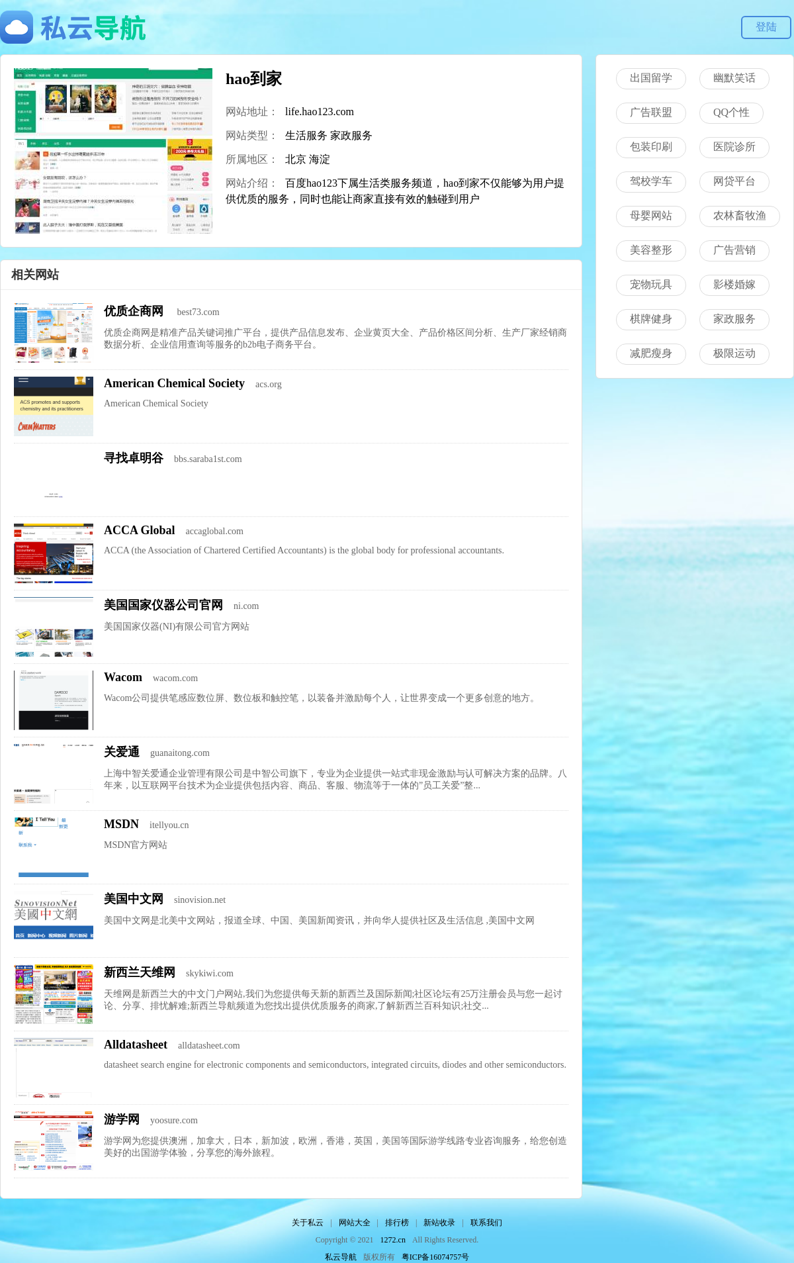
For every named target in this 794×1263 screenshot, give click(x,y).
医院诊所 (734, 146)
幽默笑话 (734, 77)
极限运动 (734, 353)
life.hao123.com (319, 111)
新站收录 (439, 1222)
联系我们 (486, 1222)
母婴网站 (651, 215)
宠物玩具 (651, 284)
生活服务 (306, 135)
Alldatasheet (135, 1044)
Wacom (123, 677)
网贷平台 (734, 181)
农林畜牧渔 (739, 215)
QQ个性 (731, 112)
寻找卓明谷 (133, 458)
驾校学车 (651, 181)
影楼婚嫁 (734, 284)
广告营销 (734, 250)
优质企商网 (135, 311)
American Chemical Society (174, 383)
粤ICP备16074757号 (436, 1257)
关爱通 (122, 752)
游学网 (122, 1119)
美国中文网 (133, 899)
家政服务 (351, 135)
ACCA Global (139, 530)
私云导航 (341, 1257)
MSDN (121, 824)
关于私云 (308, 1222)
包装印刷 (651, 146)
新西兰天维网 (139, 972)
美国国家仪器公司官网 (163, 605)
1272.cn (393, 1239)
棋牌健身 (651, 318)
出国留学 (651, 77)
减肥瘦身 (651, 353)
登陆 (766, 26)
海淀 (319, 159)
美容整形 (651, 250)
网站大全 (355, 1222)
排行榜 (397, 1222)
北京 (295, 159)
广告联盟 (651, 112)
